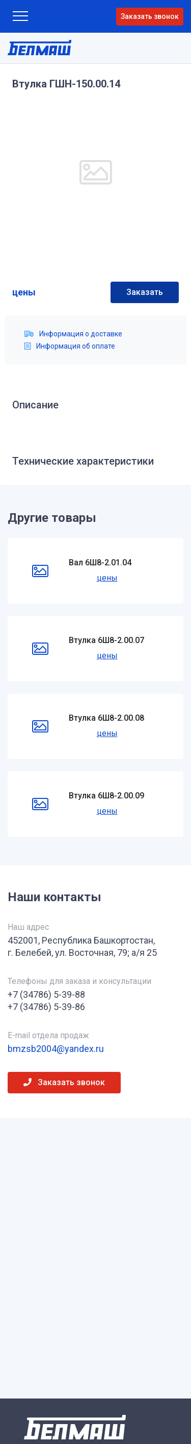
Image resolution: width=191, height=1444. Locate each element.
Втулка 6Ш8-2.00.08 (106, 718)
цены (24, 292)
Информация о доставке (73, 334)
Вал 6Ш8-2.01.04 (100, 562)
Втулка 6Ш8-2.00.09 (106, 795)
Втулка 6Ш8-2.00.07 (106, 640)
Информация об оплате (69, 346)
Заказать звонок (150, 16)
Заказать (144, 292)
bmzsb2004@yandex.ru (56, 1048)
